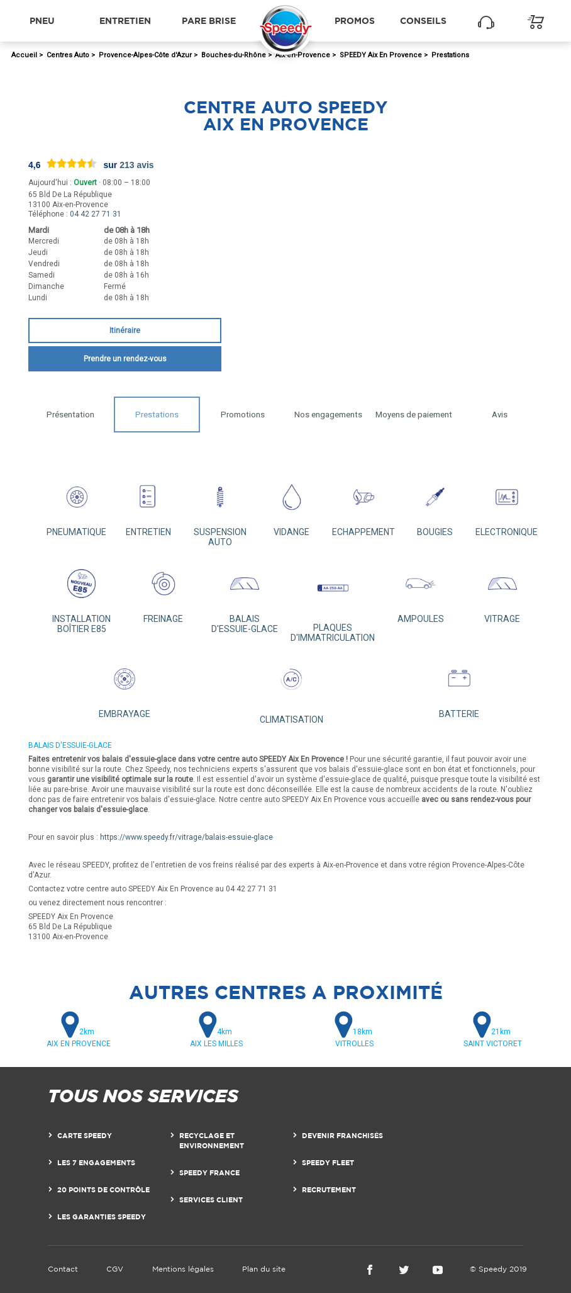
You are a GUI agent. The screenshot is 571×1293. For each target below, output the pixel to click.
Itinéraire (124, 330)
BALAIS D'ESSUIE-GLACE (244, 596)
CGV (114, 1269)
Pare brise (209, 20)
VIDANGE (291, 505)
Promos (355, 20)
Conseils (423, 20)
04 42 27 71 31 (95, 214)
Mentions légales (183, 1269)
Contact (63, 1269)
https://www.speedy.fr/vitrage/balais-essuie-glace (186, 837)
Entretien (125, 20)
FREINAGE (163, 591)
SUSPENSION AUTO (219, 510)
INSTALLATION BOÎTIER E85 (81, 596)
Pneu (42, 20)
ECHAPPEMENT (363, 505)
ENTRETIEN (148, 505)
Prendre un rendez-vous (125, 358)
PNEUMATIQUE (77, 505)
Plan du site (264, 1269)
